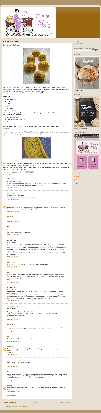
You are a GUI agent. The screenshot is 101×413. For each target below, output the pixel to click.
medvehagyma (18, 174)
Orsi (8, 385)
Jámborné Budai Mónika (14, 360)
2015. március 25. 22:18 (13, 391)
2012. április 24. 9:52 (13, 366)
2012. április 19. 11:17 (13, 267)
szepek (9, 346)
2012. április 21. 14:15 (13, 354)
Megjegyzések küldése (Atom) (18, 406)
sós (29, 174)
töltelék (32, 174)
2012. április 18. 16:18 (13, 187)
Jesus (9, 205)
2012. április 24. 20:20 (13, 380)
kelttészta (10, 174)
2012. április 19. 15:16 (13, 319)
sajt (23, 174)
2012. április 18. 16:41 (13, 199)
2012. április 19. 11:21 (13, 300)
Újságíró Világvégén (13, 181)
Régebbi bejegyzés (62, 402)
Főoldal (35, 402)
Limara (9, 193)
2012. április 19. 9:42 (13, 256)
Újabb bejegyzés (9, 402)
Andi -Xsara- (11, 306)
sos (26, 174)
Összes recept (78, 43)
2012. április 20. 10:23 (13, 331)
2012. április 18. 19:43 (13, 221)
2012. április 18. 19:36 (13, 211)
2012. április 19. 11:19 (13, 282)
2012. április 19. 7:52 (13, 234)
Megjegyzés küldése (11, 395)
